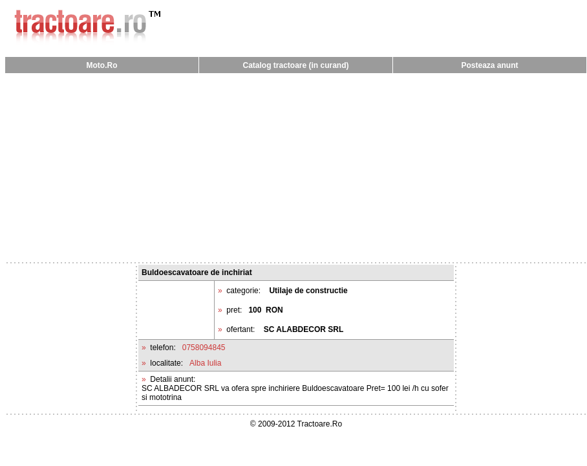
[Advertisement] (296, 167)
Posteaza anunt (489, 65)
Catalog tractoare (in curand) (295, 65)
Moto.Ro (102, 65)
